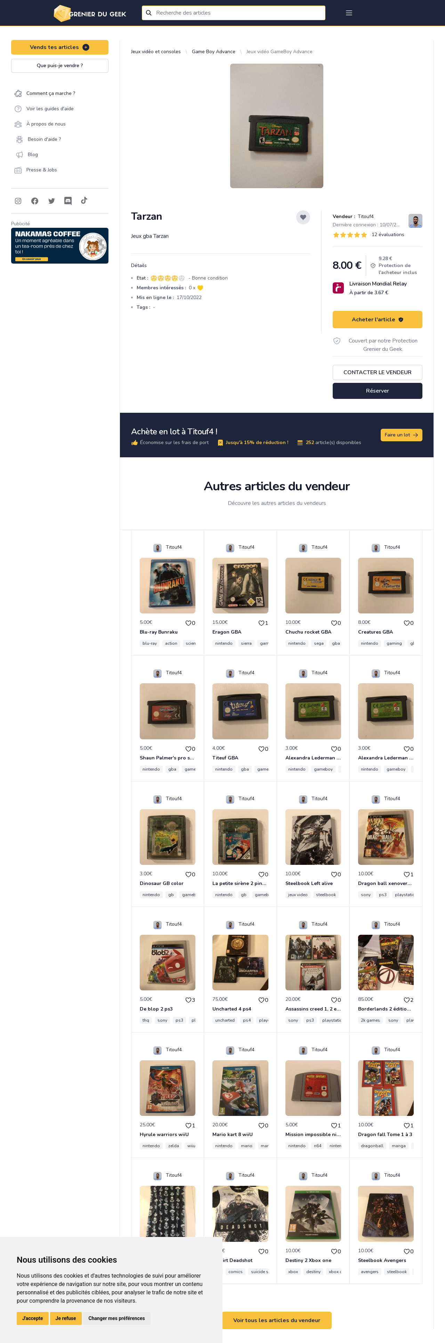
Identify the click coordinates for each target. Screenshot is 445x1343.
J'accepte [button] (32, 1318)
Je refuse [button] (66, 1318)
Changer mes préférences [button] (117, 1318)
